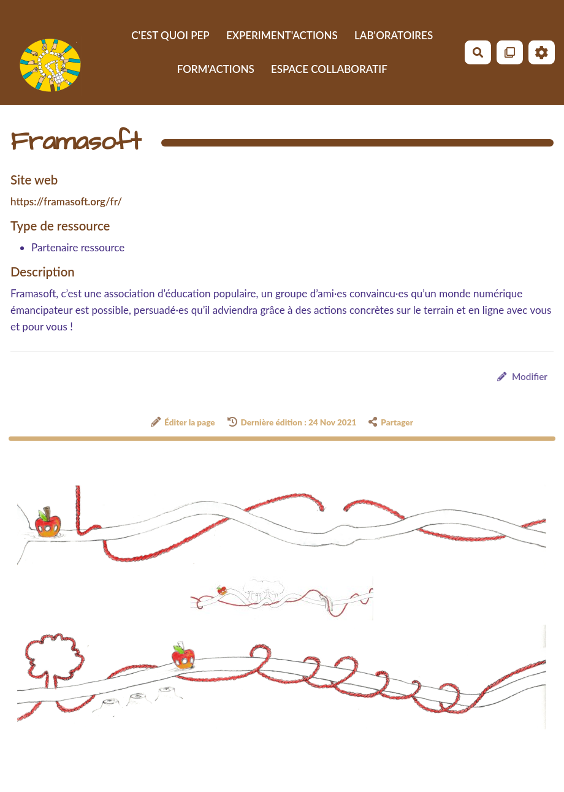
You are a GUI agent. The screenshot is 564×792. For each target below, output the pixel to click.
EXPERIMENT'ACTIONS (282, 35)
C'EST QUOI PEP (170, 35)
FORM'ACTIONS (215, 69)
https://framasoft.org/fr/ (66, 201)
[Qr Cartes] (510, 52)
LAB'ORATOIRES (393, 35)
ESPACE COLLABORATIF (329, 69)
